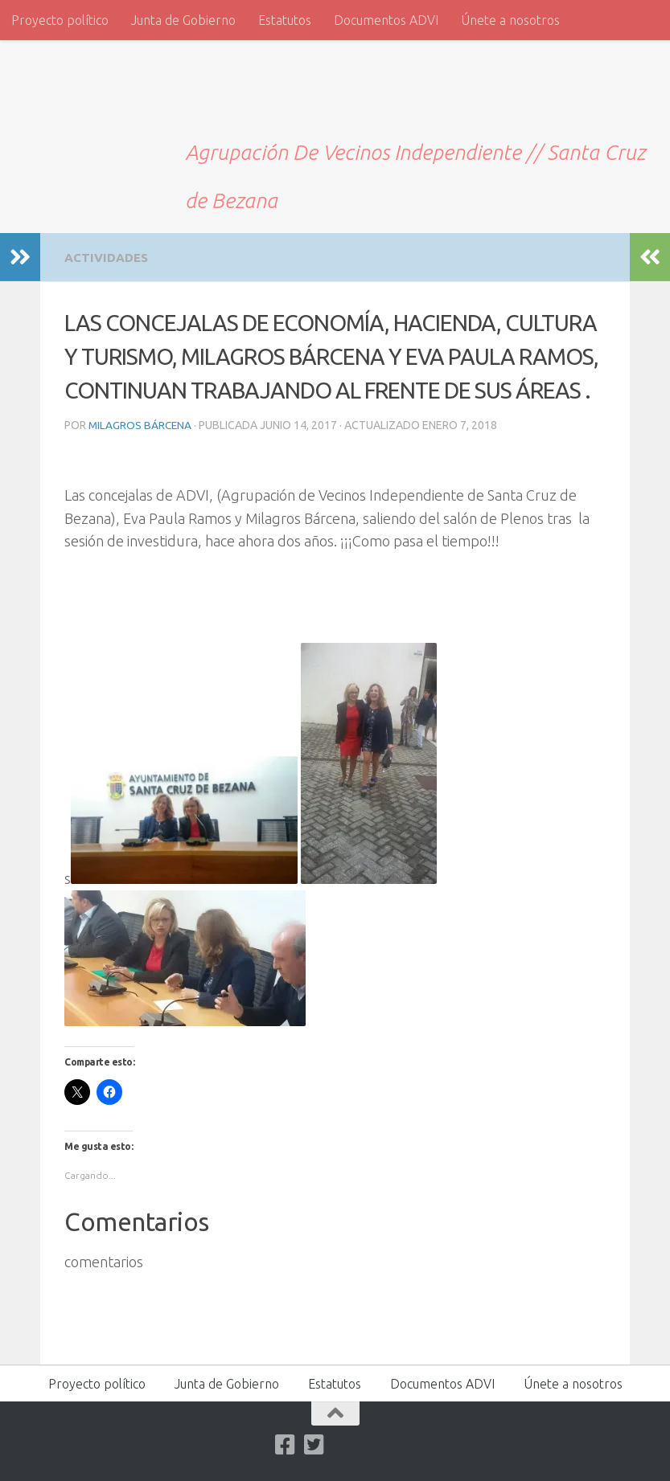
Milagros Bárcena (141, 424)
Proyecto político (60, 20)
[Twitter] (313, 1444)
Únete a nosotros (510, 20)
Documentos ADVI (386, 20)
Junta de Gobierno (183, 20)
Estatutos (284, 20)
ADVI (64, 95)
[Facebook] (284, 1444)
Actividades (108, 257)
